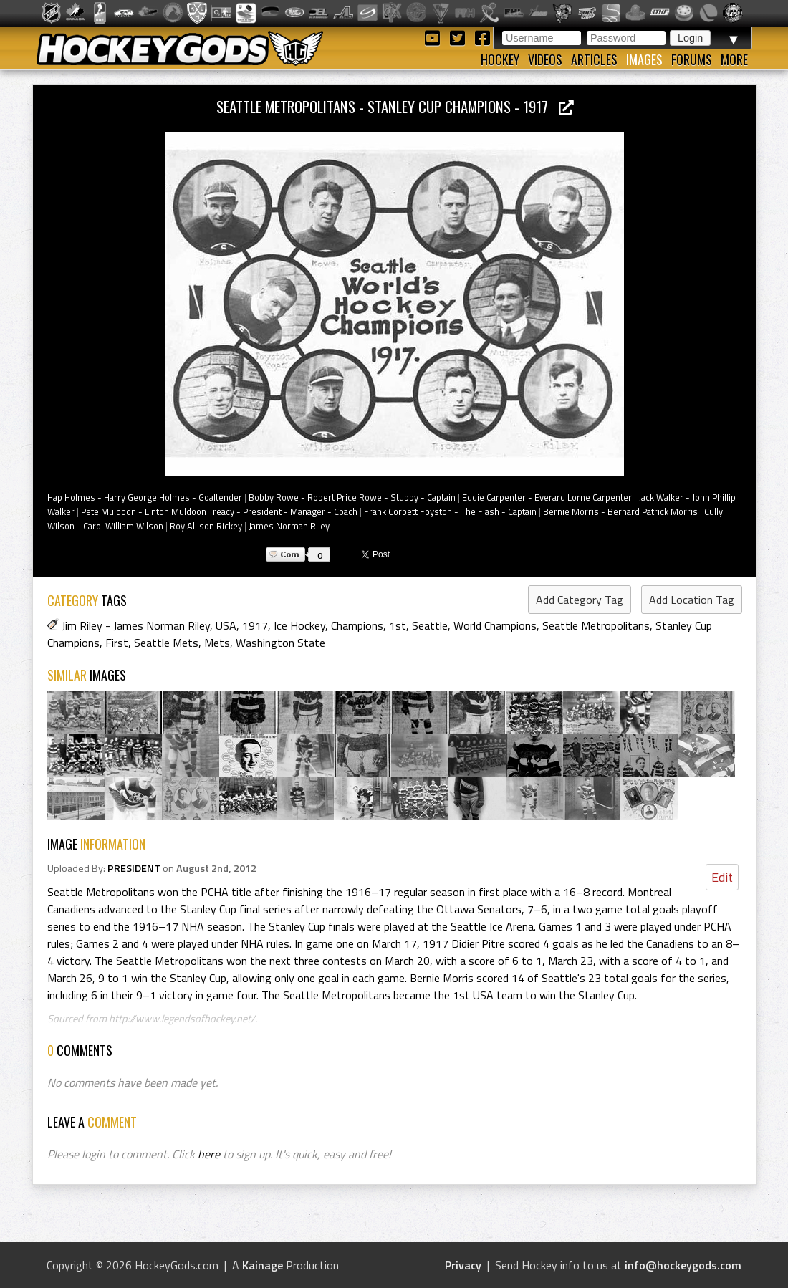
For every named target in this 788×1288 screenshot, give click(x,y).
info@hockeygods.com (683, 1265)
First (116, 642)
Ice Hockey (299, 625)
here (209, 1154)
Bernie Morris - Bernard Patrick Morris (620, 511)
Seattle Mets (166, 642)
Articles (594, 59)
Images (644, 59)
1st (397, 625)
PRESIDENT (133, 868)
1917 (255, 625)
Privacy (463, 1265)
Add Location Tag (691, 599)
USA (226, 625)
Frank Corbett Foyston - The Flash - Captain (450, 511)
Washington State (280, 642)
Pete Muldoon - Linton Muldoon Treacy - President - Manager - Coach (219, 511)
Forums (691, 59)
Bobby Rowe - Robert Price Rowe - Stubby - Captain (352, 497)
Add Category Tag (579, 599)
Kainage (262, 1265)
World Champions (495, 625)
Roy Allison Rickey (206, 526)
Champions (357, 625)
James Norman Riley (289, 526)
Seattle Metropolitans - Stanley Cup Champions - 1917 (395, 106)
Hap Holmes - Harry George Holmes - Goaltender (144, 497)
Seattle (430, 625)
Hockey (500, 59)
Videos (545, 59)
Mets (217, 642)
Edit (722, 877)
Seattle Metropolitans (596, 625)
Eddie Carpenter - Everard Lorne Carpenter (547, 497)
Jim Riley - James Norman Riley (136, 625)
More (734, 59)
